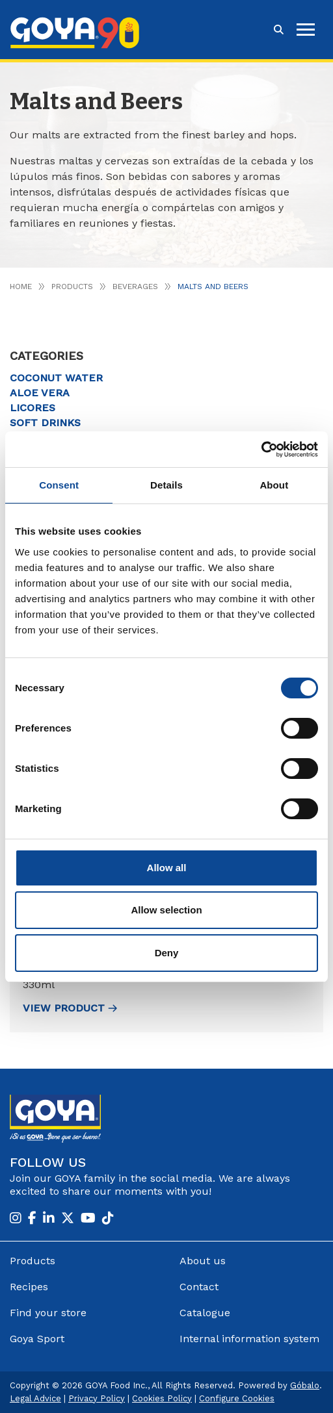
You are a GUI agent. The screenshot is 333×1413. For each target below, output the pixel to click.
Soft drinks (45, 422)
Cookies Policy (162, 1398)
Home (21, 286)
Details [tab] (166, 484)
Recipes (29, 1286)
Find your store (48, 1312)
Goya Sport (37, 1338)
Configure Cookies (236, 1398)
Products (72, 286)
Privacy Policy (96, 1398)
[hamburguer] (305, 29)
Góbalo (304, 1385)
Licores (32, 408)
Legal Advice (35, 1398)
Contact (199, 1286)
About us (203, 1260)
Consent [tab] (59, 484)
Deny (167, 952)
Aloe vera (40, 393)
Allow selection (166, 909)
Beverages (135, 286)
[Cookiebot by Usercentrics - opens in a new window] (261, 449)
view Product (70, 1008)
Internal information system (249, 1338)
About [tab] (274, 484)
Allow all (167, 867)
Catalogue (205, 1312)
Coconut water (56, 378)
